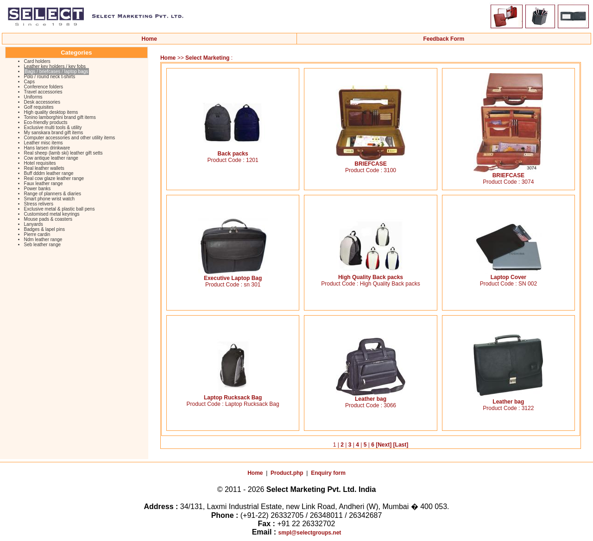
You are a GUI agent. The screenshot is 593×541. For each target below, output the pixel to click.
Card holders (37, 61)
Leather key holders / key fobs (55, 66)
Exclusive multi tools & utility (53, 127)
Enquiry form (328, 473)
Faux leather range (43, 183)
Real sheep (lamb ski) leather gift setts (63, 152)
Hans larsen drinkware (47, 147)
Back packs (233, 151)
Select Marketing (208, 58)
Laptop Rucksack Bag (233, 395)
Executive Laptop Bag (233, 275)
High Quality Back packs (370, 274)
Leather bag (370, 396)
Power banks (37, 188)
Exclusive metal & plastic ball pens (59, 208)
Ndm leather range (43, 239)
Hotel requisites (40, 163)
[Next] (383, 445)
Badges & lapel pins (44, 229)
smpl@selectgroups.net (309, 532)
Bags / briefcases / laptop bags (56, 71)
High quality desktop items (51, 112)
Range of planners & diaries (52, 193)
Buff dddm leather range (49, 173)
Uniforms (33, 96)
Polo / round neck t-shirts (50, 76)
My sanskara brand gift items (53, 132)
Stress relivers (38, 203)
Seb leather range (42, 244)
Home (149, 39)
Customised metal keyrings (52, 214)
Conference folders (43, 86)
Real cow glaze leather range (54, 178)
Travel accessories (43, 91)
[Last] (401, 445)
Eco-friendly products (46, 122)
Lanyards (33, 224)
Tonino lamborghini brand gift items (60, 117)
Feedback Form (443, 39)
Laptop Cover (508, 274)
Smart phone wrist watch (49, 198)
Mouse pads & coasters (48, 219)
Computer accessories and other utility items (69, 137)
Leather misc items (43, 142)
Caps (29, 81)
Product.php (287, 473)
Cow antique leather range (51, 158)
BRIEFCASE (370, 161)
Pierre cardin (37, 234)
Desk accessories (42, 102)
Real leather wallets (44, 168)
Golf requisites (39, 107)
